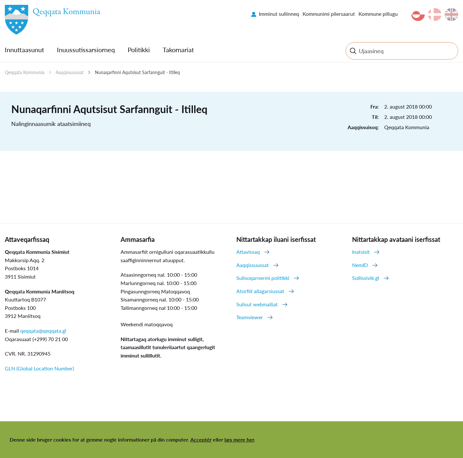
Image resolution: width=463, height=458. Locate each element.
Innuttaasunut (24, 49)
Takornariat (178, 49)
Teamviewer (249, 317)
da (434, 14)
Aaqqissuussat (70, 72)
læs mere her (239, 439)
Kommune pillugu (378, 14)
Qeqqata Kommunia (24, 72)
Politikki (139, 49)
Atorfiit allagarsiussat (260, 291)
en (451, 14)
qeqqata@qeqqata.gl (43, 331)
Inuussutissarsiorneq (86, 49)
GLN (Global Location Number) (39, 368)
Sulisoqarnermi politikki (262, 278)
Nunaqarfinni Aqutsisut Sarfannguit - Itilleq (137, 72)
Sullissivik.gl (365, 278)
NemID (360, 265)
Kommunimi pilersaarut (329, 14)
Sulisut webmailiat (257, 304)
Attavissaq (248, 252)
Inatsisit (361, 252)
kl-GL (418, 14)
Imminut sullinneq (279, 14)
